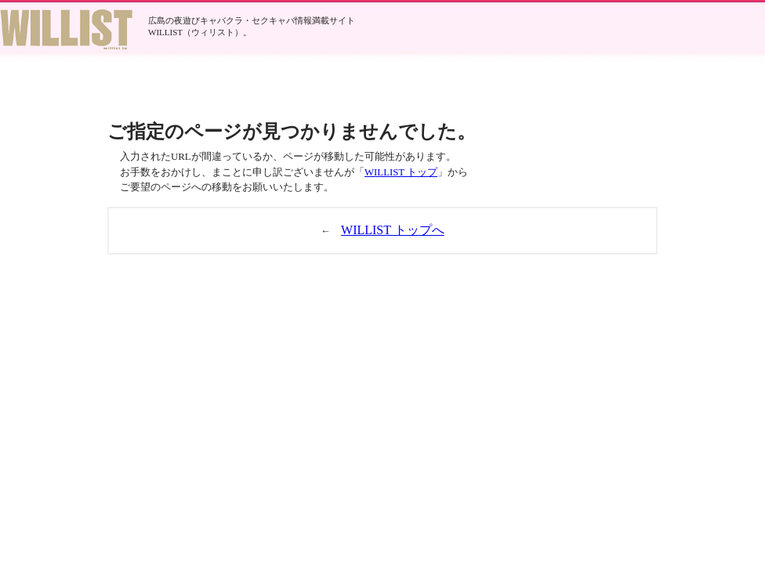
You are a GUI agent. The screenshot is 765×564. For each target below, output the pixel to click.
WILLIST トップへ (392, 230)
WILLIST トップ (400, 172)
